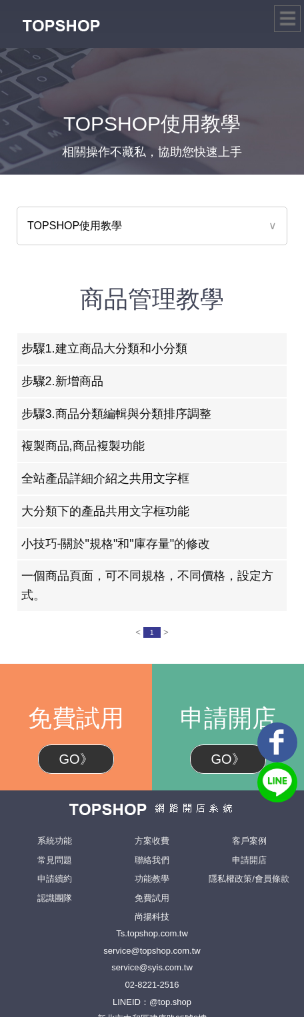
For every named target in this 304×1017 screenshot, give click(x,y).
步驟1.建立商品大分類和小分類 (104, 348)
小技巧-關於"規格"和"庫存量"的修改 (116, 543)
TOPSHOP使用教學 (74, 225)
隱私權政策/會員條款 (249, 879)
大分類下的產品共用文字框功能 (105, 511)
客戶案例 (249, 841)
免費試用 (152, 898)
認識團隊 (54, 898)
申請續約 (54, 879)
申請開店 (249, 860)
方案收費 (152, 841)
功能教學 (152, 879)
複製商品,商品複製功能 (83, 446)
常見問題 (54, 860)
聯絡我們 (152, 860)
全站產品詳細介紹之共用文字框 (105, 478)
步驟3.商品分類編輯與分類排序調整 (116, 414)
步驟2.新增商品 (62, 381)
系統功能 (54, 841)
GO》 (76, 759)
